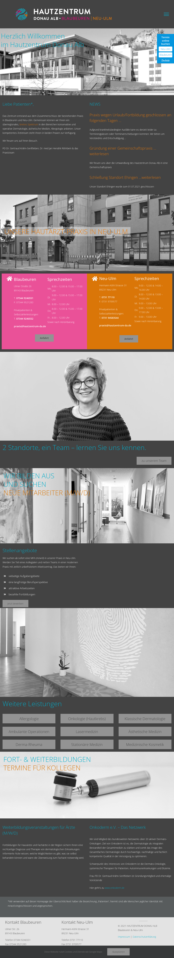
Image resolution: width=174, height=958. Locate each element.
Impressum (124, 936)
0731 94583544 (110, 317)
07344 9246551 (24, 298)
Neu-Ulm (165, 49)
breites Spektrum (29, 124)
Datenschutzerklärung (144, 936)
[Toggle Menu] (166, 14)
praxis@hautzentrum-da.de (30, 326)
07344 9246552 (24, 318)
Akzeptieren (118, 951)
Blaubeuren (166, 54)
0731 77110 (108, 297)
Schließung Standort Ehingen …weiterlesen (125, 177)
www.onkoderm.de (114, 887)
